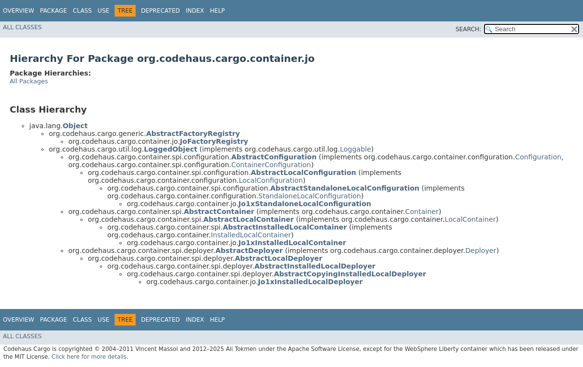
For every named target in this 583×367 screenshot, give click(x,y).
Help (217, 10)
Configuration (538, 157)
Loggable (355, 149)
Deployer (480, 250)
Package (53, 10)
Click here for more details (89, 356)
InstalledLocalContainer (251, 235)
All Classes (22, 27)
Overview (18, 10)
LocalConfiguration (271, 180)
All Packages (29, 81)
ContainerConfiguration (271, 165)
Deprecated (160, 10)
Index (195, 10)
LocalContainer (470, 219)
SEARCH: (469, 29)
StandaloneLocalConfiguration (310, 196)
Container (421, 211)
